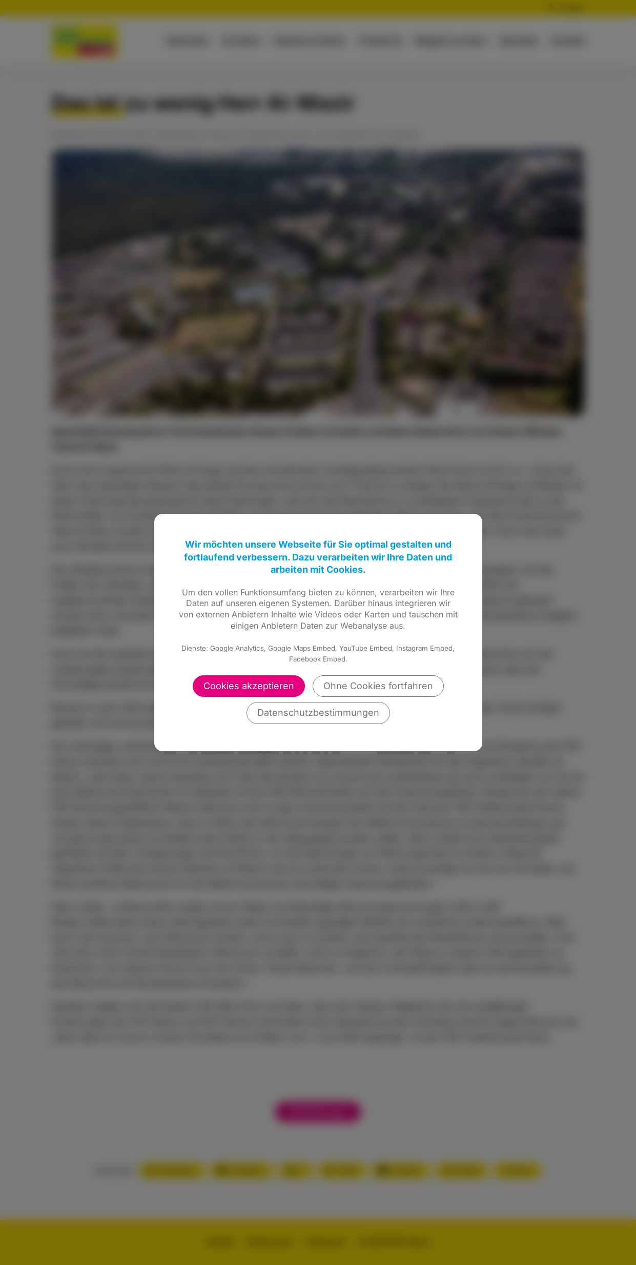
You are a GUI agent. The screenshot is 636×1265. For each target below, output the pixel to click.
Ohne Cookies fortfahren (378, 685)
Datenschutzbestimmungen (318, 712)
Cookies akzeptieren (248, 685)
